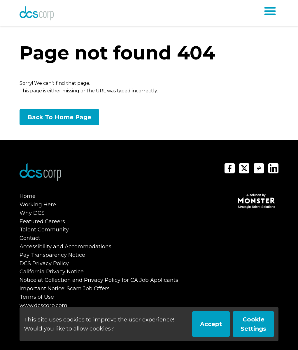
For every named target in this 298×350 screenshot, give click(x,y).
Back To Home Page (59, 117)
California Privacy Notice (52, 271)
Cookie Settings (253, 324)
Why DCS (32, 213)
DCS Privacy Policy (44, 263)
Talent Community (44, 229)
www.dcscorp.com (43, 305)
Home (28, 196)
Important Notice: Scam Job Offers (65, 288)
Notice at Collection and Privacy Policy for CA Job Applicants (99, 280)
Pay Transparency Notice (52, 255)
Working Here (38, 204)
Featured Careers (42, 221)
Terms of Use (37, 297)
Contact (30, 238)
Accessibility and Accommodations (65, 246)
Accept (211, 324)
